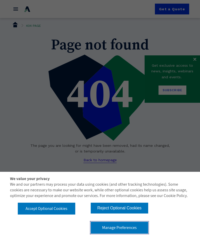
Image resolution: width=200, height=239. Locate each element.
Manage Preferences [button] (119, 228)
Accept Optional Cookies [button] (46, 208)
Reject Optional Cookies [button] (119, 208)
